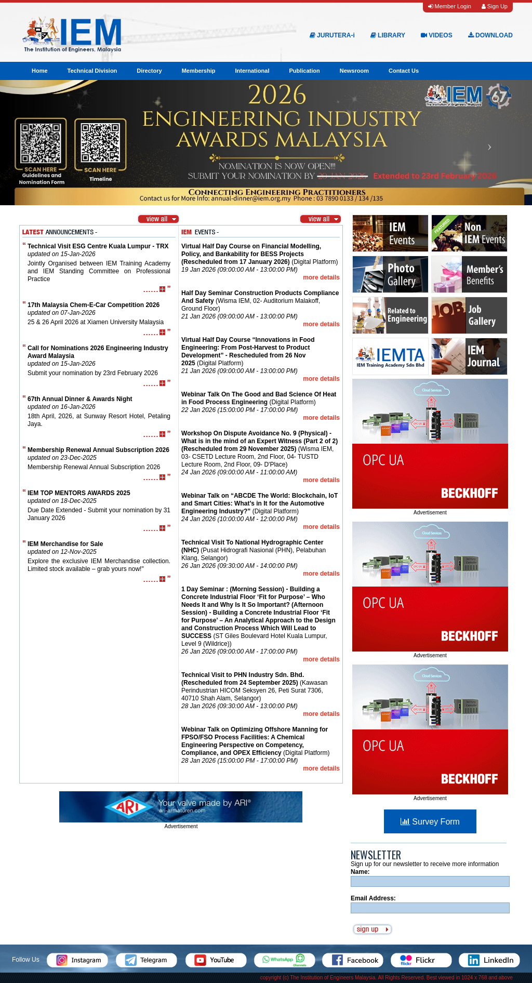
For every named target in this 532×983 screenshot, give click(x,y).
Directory (149, 71)
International (252, 71)
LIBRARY (387, 35)
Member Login (449, 6)
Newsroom (354, 71)
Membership (199, 71)
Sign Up (495, 6)
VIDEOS (437, 35)
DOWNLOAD (490, 35)
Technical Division (92, 71)
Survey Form (430, 821)
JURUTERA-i (332, 35)
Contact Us (404, 71)
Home (40, 71)
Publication (304, 71)
